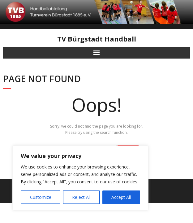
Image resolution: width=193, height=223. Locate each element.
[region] (80, 178)
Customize (40, 197)
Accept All (121, 197)
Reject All (81, 197)
